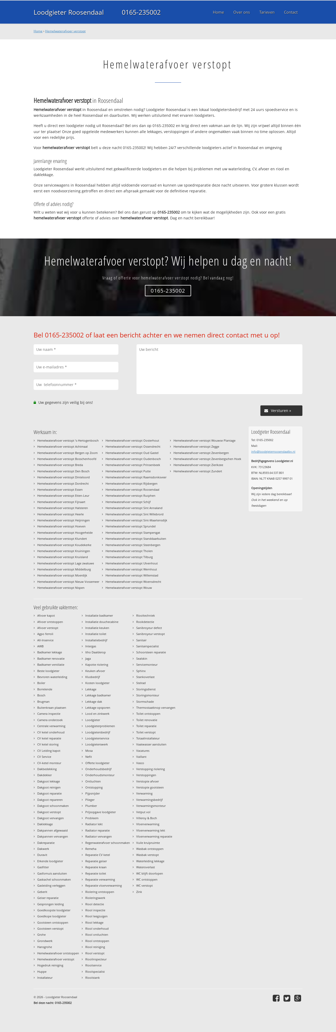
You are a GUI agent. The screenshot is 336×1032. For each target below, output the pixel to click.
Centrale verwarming (51, 726)
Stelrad (141, 683)
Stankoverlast (145, 677)
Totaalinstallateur (148, 738)
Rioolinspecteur (96, 959)
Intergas (90, 646)
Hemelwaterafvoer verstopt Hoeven (61, 526)
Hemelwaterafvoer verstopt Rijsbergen (132, 483)
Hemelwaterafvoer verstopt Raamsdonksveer (136, 477)
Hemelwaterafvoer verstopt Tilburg (129, 557)
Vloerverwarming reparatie (154, 836)
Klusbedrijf (92, 677)
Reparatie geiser (96, 861)
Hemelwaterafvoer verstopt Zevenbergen (201, 453)
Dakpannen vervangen (52, 836)
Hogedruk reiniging (50, 965)
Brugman (43, 701)
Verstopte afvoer (147, 781)
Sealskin (141, 658)
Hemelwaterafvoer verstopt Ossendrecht (133, 446)
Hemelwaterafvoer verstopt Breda (60, 465)
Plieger (89, 800)
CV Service (44, 757)
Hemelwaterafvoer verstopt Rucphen (130, 496)
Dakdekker (44, 775)
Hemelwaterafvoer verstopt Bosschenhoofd (66, 459)
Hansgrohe (44, 947)
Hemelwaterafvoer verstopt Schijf (128, 502)
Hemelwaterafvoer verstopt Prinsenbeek (133, 465)
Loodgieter (92, 720)
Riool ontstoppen (97, 941)
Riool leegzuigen (96, 916)
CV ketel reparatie (49, 738)
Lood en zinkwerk (97, 714)
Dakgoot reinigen (49, 787)
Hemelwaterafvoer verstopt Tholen (129, 551)
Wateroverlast (145, 867)
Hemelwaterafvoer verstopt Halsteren (62, 508)
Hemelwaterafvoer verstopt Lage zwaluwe (65, 563)
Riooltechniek (145, 615)
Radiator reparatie (97, 830)
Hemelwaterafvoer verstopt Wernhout (131, 569)
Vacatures (142, 751)
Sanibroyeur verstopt (150, 634)
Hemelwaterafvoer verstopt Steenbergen (133, 545)
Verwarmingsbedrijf (149, 800)
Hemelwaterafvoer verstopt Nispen (61, 588)
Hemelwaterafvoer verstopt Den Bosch (63, 471)
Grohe (41, 934)
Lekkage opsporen (97, 708)
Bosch (41, 695)
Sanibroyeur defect (149, 628)
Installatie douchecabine (101, 622)
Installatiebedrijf (96, 640)
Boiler (41, 683)
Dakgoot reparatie (49, 793)
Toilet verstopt (146, 732)
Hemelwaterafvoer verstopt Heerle (60, 514)
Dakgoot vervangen (50, 818)
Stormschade (145, 701)
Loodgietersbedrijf (97, 732)
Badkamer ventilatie (50, 664)
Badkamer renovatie (51, 658)
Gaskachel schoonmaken (54, 879)
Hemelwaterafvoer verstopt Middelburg (64, 569)
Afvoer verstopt (47, 628)
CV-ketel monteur (49, 763)
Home (38, 31)
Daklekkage (45, 824)
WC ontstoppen (147, 879)
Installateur (44, 978)
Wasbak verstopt (147, 855)
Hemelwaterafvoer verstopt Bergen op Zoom (67, 453)
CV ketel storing (48, 744)
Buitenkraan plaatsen (51, 708)
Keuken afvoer (95, 671)
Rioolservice (93, 965)
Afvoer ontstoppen (50, 622)
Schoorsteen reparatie (151, 652)
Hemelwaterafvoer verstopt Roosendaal (132, 489)
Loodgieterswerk (96, 744)
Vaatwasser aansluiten (151, 744)
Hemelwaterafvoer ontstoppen (58, 953)
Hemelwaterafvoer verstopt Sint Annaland (134, 508)
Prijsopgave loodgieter (100, 812)
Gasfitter (43, 867)
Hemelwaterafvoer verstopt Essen (60, 489)
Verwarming (144, 793)
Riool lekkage (94, 922)
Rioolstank (92, 978)
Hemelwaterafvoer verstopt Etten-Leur (63, 496)
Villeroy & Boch (146, 818)
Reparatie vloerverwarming (103, 885)
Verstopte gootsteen (150, 787)
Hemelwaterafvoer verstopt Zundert (198, 471)
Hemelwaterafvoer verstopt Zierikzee (198, 465)
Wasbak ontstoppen (150, 849)
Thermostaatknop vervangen (155, 708)
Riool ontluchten (96, 934)
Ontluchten (93, 781)
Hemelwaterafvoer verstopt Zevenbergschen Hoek (207, 459)
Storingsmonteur (147, 695)
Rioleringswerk (95, 898)
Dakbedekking (47, 769)
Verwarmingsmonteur (151, 806)
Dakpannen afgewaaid (52, 830)
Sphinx (141, 671)
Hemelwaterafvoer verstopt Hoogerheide (65, 532)
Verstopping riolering (150, 769)
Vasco (140, 763)
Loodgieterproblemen (100, 726)
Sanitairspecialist (147, 646)
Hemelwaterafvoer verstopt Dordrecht (63, 483)
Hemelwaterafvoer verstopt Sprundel (131, 526)
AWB (40, 646)
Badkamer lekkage (49, 652)
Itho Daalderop (95, 652)
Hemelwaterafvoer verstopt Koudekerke (64, 545)
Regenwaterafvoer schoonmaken (107, 843)
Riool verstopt (94, 953)
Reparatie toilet (95, 873)
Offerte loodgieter (97, 763)
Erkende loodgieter (50, 861)
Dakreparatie (46, 843)
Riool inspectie (95, 910)
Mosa (89, 751)
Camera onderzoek (50, 720)
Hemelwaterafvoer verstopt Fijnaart (61, 502)
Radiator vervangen (98, 836)
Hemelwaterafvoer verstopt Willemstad (132, 575)
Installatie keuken (97, 628)
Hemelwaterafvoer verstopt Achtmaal (62, 446)
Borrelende (44, 689)
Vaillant (141, 757)
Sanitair (141, 640)
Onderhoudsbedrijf (98, 769)
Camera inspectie (48, 714)
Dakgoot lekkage (48, 781)
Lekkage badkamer (98, 695)
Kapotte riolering (96, 664)
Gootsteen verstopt (50, 928)
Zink (139, 892)
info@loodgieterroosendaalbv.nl (273, 451)
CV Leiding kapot (48, 751)
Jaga (88, 658)
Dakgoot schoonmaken (53, 806)
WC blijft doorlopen (149, 873)
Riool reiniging (95, 947)
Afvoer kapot (46, 615)
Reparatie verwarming (100, 879)
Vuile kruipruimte (148, 843)
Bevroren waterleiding (52, 677)
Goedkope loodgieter (51, 916)
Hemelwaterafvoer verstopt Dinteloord (63, 477)
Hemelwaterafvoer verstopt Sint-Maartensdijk (136, 520)
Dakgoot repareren (50, 800)
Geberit (42, 892)
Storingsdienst (146, 689)
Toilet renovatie (146, 720)
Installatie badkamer (99, 615)
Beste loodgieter (48, 671)
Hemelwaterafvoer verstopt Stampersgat (133, 532)
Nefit (88, 757)
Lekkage (90, 689)
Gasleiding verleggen (51, 885)
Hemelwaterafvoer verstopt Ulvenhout (132, 563)
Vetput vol (143, 812)
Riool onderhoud (97, 928)
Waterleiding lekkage (150, 861)
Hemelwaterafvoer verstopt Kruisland (62, 557)
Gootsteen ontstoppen (52, 922)
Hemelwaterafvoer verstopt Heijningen (63, 520)
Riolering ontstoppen (99, 892)
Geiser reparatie (48, 898)
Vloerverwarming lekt (150, 830)
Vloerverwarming (147, 824)
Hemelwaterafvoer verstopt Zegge (196, 446)
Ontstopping (94, 787)
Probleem (91, 818)
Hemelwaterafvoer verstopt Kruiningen (63, 551)
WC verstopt (144, 885)
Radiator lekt (94, 824)
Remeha (90, 849)
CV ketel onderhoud (51, 732)
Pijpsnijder (92, 793)
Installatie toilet (95, 634)
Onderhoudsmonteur (99, 775)
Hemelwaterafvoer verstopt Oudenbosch (133, 459)
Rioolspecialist (95, 971)
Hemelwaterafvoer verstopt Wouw (129, 588)
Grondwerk (44, 941)
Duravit (42, 855)
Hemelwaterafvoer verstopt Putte (128, 471)
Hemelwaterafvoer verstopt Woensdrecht (133, 582)
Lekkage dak (93, 701)
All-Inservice (45, 640)
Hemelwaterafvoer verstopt (65, 31)
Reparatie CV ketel (97, 855)
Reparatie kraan (96, 867)
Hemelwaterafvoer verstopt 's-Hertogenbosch (68, 440)
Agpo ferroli (45, 634)
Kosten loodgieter (97, 683)
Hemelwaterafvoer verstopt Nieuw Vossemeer (68, 582)
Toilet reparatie (146, 726)
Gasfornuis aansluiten (52, 873)
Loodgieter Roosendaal (69, 12)
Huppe (41, 971)
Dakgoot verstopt (49, 812)
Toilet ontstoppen (148, 714)
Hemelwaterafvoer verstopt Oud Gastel (132, 453)
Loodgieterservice (97, 738)
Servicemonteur (147, 664)
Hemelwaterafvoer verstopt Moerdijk (62, 575)
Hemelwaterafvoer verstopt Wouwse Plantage (204, 440)
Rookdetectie (145, 622)
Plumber (91, 806)
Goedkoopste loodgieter (53, 910)
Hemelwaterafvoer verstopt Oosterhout (132, 440)
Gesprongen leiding (50, 904)
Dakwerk (43, 849)
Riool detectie (94, 904)
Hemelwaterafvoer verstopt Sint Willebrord (135, 514)
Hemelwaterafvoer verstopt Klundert (62, 539)
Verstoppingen (146, 775)
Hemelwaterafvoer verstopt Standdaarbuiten (136, 539)
